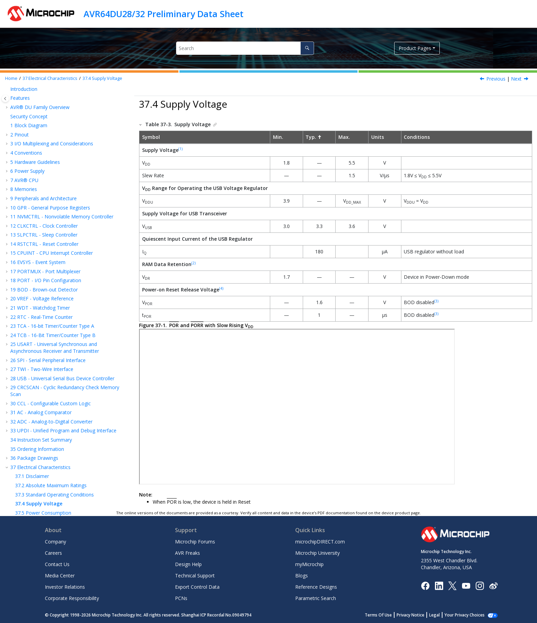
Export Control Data (197, 587)
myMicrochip (309, 564)
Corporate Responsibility (72, 598)
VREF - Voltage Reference (42, 139)
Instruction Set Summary (41, 281)
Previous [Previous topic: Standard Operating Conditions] (495, 78)
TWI (26, 445)
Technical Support (195, 575)
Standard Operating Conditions (54, 336)
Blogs (301, 575)
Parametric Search (315, 598)
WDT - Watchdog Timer (40, 149)
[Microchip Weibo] (493, 585)
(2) (193, 263)
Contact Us (57, 564)
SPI (25, 436)
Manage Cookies (468, 615)
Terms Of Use (385, 615)
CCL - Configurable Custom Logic (50, 244)
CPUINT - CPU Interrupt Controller (51, 94)
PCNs (181, 598)
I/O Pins (29, 372)
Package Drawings (34, 299)
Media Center (60, 575)
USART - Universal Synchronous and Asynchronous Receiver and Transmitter (54, 188)
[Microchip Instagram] (479, 585)
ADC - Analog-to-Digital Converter (51, 263)
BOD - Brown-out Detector (44, 131)
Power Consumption (43, 354)
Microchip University (317, 553)
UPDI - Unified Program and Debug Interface (63, 271)
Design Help (188, 564)
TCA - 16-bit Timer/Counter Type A (52, 167)
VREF (27, 418)
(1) (180, 148)
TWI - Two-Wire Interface (41, 210)
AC (25, 463)
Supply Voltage (102, 78)
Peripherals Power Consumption (56, 363)
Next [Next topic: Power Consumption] (516, 78)
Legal (442, 615)
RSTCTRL (32, 408)
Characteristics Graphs (38, 481)
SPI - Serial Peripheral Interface (48, 201)
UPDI (27, 472)
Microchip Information (35, 499)
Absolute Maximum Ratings (51, 326)
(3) (436, 301)
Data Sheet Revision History (44, 491)
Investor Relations (65, 587)
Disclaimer (32, 317)
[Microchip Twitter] (452, 585)
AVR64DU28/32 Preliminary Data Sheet (163, 14)
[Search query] (245, 48)
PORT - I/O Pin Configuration (45, 121)
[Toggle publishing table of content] (5, 98)
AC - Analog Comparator (41, 253)
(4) (221, 288)
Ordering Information (37, 290)
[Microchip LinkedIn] (439, 585)
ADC (26, 454)
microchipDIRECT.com (320, 541)
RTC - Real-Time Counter (41, 158)
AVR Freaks (187, 553)
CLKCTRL (32, 399)
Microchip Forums (195, 541)
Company (55, 541)
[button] (7, 94)
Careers (53, 553)
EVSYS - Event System (37, 103)
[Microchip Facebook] (425, 585)
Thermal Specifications (45, 390)
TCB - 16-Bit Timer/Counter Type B (53, 176)
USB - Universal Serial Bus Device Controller (62, 219)
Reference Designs (316, 587)
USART (29, 426)
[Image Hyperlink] (466, 585)
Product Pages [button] (415, 48)
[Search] (307, 48)
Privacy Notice (418, 615)
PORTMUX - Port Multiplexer (45, 112)
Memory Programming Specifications (61, 381)
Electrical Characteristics (50, 78)
